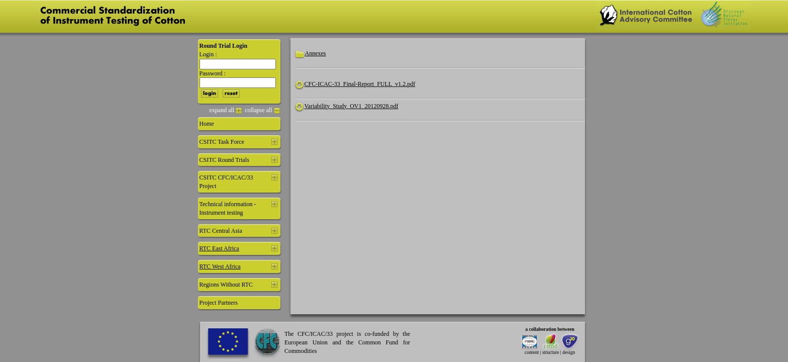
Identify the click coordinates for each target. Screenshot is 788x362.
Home (207, 123)
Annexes (315, 53)
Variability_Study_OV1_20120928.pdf (352, 106)
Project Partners (219, 302)
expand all (226, 110)
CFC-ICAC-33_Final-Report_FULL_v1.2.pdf (360, 83)
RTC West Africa (220, 266)
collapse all (262, 110)
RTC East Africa (219, 248)
